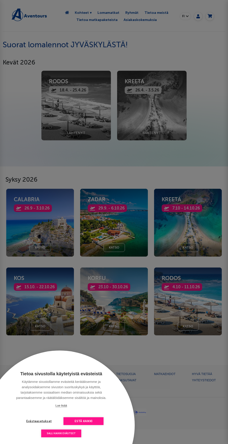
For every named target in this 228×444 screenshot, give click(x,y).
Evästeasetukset (39, 421)
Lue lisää (61, 405)
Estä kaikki (83, 421)
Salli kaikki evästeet (61, 433)
